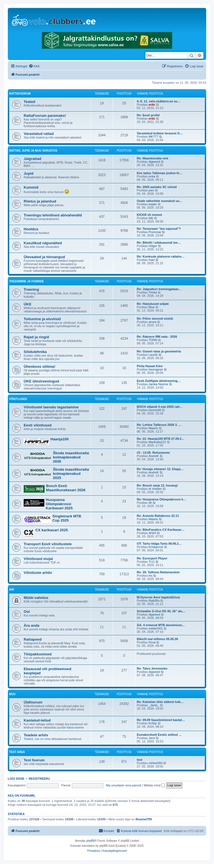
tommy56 (155, 410)
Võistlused (18, 399)
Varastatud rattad (39, 134)
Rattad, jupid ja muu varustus (33, 150)
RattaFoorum (20, 93)
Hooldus (31, 229)
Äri (11, 589)
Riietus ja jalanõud (40, 201)
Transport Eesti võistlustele (48, 544)
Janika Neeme (158, 384)
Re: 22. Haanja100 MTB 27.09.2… (160, 438)
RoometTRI (143, 819)
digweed (154, 161)
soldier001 (156, 628)
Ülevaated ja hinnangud (44, 257)
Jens (152, 738)
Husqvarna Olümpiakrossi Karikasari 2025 (59, 504)
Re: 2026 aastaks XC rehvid (157, 187)
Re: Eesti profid (148, 115)
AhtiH (152, 533)
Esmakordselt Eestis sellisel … (159, 734)
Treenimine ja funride (26, 281)
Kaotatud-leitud (37, 720)
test (139, 759)
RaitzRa (154, 600)
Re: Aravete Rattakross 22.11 (158, 515)
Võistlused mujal (38, 559)
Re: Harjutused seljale (153, 303)
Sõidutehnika (35, 352)
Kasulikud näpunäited (43, 243)
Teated (29, 102)
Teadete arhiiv (36, 735)
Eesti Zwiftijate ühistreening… (159, 380)
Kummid (31, 187)
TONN (153, 340)
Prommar (155, 232)
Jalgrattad (32, 159)
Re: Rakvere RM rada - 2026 (157, 336)
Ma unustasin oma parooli (123, 785)
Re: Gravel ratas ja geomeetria (159, 351)
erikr (152, 104)
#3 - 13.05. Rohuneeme (153, 452)
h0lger (153, 246)
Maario (153, 428)
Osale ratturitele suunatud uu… (160, 201)
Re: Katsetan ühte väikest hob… (160, 701)
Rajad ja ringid (36, 337)
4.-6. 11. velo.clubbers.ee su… (159, 101)
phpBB (90, 840)
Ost (27, 611)
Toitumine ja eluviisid (42, 319)
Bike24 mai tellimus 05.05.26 (157, 639)
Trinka (153, 292)
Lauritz (153, 354)
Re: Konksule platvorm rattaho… (160, 256)
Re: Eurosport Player (152, 558)
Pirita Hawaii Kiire (150, 366)
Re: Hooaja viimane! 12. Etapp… (160, 469)
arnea (152, 322)
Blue (152, 307)
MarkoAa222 (157, 442)
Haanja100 (59, 439)
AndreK (154, 456)
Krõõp (153, 723)
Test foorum (34, 760)
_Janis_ (154, 705)
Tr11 (152, 561)
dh (150, 502)
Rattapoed (33, 639)
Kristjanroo (156, 547)
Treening (31, 289)
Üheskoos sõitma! (39, 366)
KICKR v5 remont (149, 214)
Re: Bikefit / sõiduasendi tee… (159, 242)
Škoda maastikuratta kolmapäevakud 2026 (71, 457)
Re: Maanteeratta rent (152, 158)
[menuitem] (34, 66)
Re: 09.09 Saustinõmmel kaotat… (161, 720)
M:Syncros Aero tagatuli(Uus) (158, 597)
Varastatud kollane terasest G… (160, 133)
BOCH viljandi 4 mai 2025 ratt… (160, 406)
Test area (17, 752)
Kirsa (152, 642)
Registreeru (39, 778)
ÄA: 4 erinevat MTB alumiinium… (161, 625)
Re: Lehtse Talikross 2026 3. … (159, 424)
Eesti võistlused (38, 425)
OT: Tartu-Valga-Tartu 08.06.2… (159, 543)
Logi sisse (16, 778)
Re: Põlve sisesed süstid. (155, 318)
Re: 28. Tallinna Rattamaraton (158, 572)
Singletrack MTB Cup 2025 (66, 518)
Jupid (28, 173)
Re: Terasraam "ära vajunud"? (159, 228)
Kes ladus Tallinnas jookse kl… (159, 173)
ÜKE (27, 304)
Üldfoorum (33, 702)
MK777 (153, 136)
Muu (12, 694)
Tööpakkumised (38, 654)
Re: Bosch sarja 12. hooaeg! (157, 485)
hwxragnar (156, 369)
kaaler (153, 204)
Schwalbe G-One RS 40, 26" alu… (161, 611)
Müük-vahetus (36, 598)
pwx (151, 190)
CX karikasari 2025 (51, 530)
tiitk (151, 218)
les (150, 575)
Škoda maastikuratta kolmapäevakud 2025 (71, 473)
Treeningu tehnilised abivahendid (53, 215)
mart (152, 259)
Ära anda (31, 625)
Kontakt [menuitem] (106, 831)
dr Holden (155, 488)
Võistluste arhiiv (38, 573)
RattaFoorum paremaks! (45, 115)
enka (152, 176)
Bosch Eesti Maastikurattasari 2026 (65, 488)
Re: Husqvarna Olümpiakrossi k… (161, 499)
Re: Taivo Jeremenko (152, 668)
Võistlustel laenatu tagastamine (51, 407)
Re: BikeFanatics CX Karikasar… (160, 529)
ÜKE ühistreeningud (41, 381)
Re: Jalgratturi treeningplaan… (159, 289)
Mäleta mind (154, 785)
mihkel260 (155, 763)
